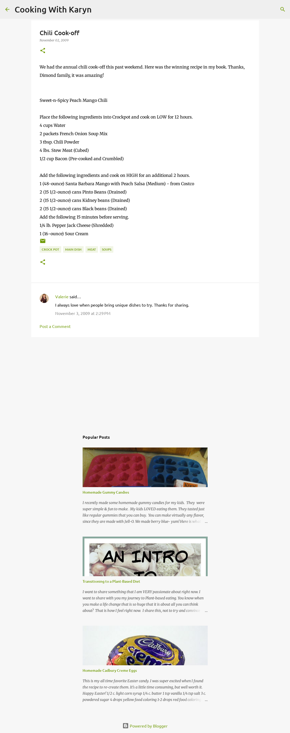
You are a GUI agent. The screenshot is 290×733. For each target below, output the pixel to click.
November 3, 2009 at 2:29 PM (82, 313)
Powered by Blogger (145, 725)
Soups (106, 249)
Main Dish (73, 249)
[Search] (99, 9)
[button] (43, 50)
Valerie (62, 296)
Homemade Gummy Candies (106, 492)
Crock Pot (50, 249)
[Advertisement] (145, 381)
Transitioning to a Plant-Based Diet (111, 581)
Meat (92, 249)
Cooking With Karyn (53, 9)
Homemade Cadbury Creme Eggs (110, 670)
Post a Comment (55, 326)
